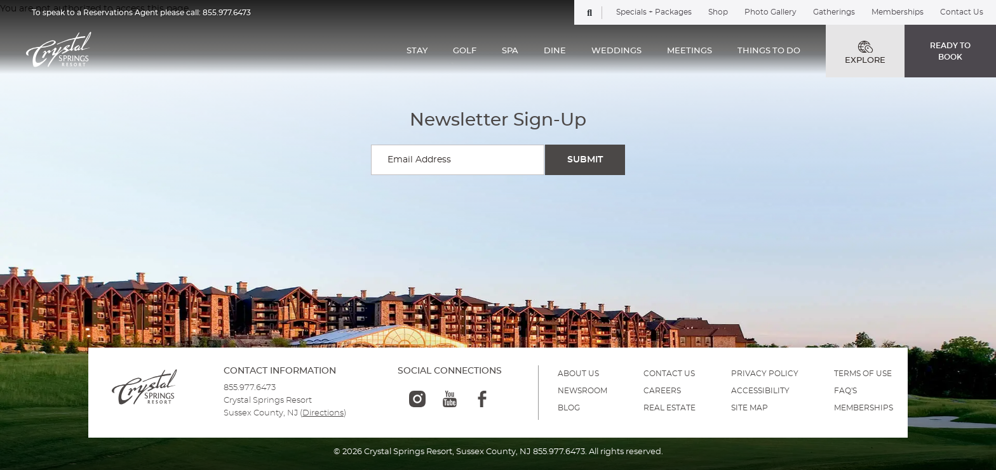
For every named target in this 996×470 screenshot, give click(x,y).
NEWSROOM (582, 391)
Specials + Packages (654, 12)
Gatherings (834, 12)
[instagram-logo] (417, 399)
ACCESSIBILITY (760, 391)
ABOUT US (578, 373)
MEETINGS (689, 51)
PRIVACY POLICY (764, 373)
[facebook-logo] (482, 399)
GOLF (464, 51)
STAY (417, 51)
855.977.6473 (227, 12)
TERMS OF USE (863, 373)
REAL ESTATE (669, 408)
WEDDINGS (616, 51)
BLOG (569, 408)
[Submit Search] (585, 160)
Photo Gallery (770, 12)
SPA (510, 51)
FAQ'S (845, 391)
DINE (555, 51)
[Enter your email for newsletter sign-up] (457, 160)
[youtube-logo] (449, 399)
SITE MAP (749, 408)
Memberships (898, 12)
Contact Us (961, 12)
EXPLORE (865, 53)
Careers (662, 391)
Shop (718, 12)
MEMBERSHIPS (863, 408)
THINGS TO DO (768, 51)
